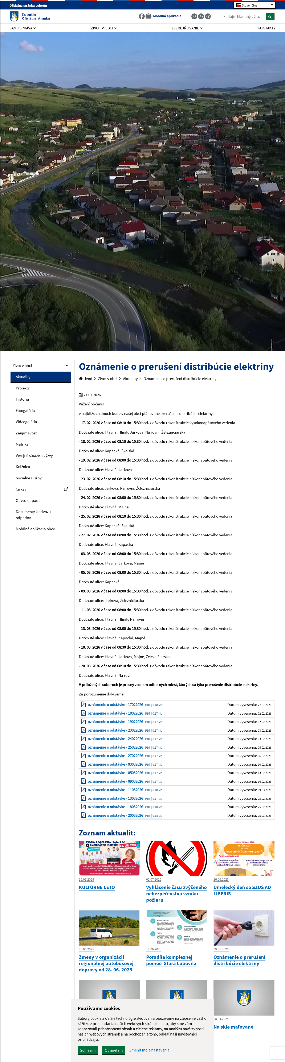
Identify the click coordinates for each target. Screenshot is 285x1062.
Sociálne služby (29, 477)
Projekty (23, 387)
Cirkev (42, 489)
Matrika (22, 444)
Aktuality (23, 376)
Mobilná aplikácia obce (35, 528)
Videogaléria (26, 421)
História (22, 399)
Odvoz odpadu (28, 500)
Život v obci (22, 365)
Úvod (85, 378)
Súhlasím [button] (88, 1050)
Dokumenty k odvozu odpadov (33, 514)
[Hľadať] (270, 16)
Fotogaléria (25, 410)
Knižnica (23, 466)
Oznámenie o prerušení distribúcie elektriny (179, 378)
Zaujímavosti (27, 432)
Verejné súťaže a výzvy (34, 455)
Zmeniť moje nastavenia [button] (149, 1050)
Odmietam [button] (114, 1050)
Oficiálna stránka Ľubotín (29, 5)
